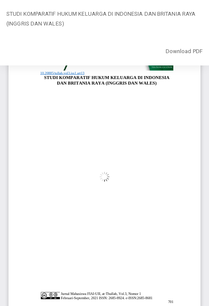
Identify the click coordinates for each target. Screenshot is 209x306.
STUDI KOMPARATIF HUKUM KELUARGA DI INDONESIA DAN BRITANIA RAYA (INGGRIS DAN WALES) (100, 19)
